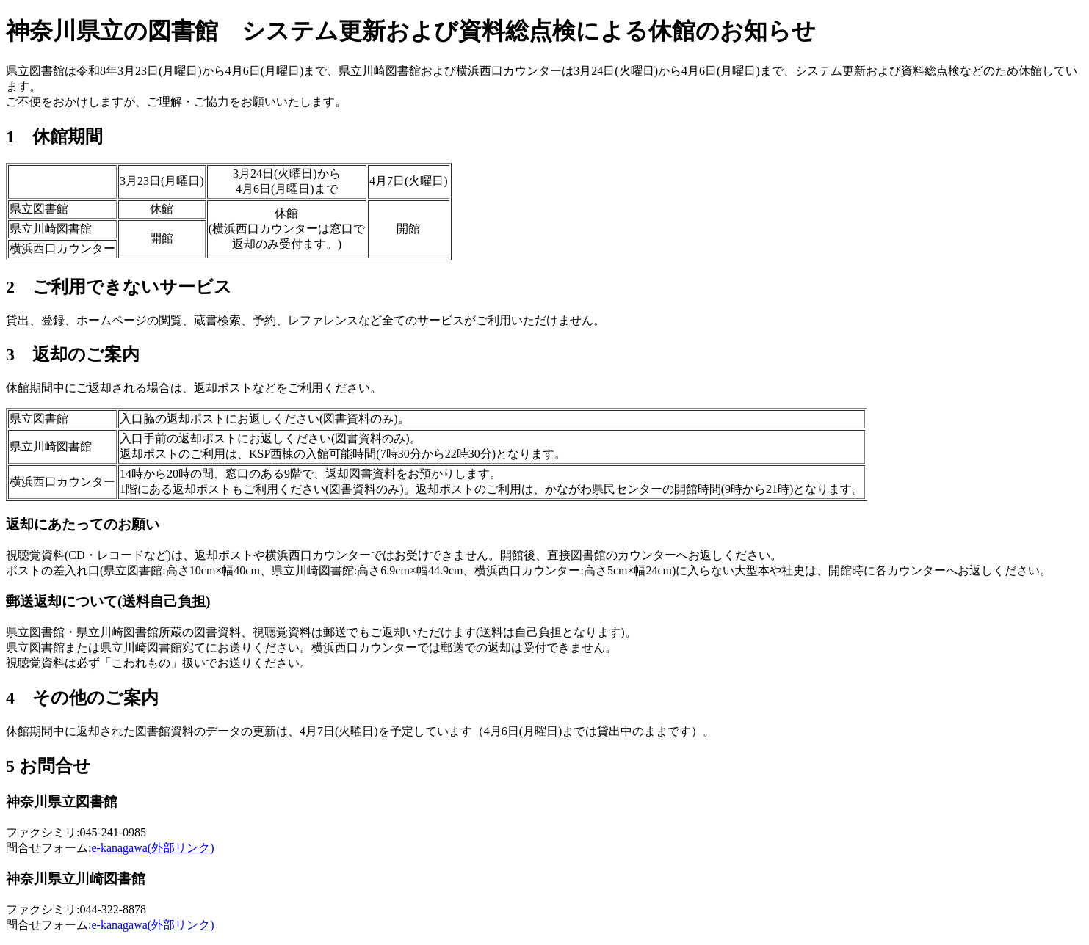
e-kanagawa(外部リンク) (152, 848)
